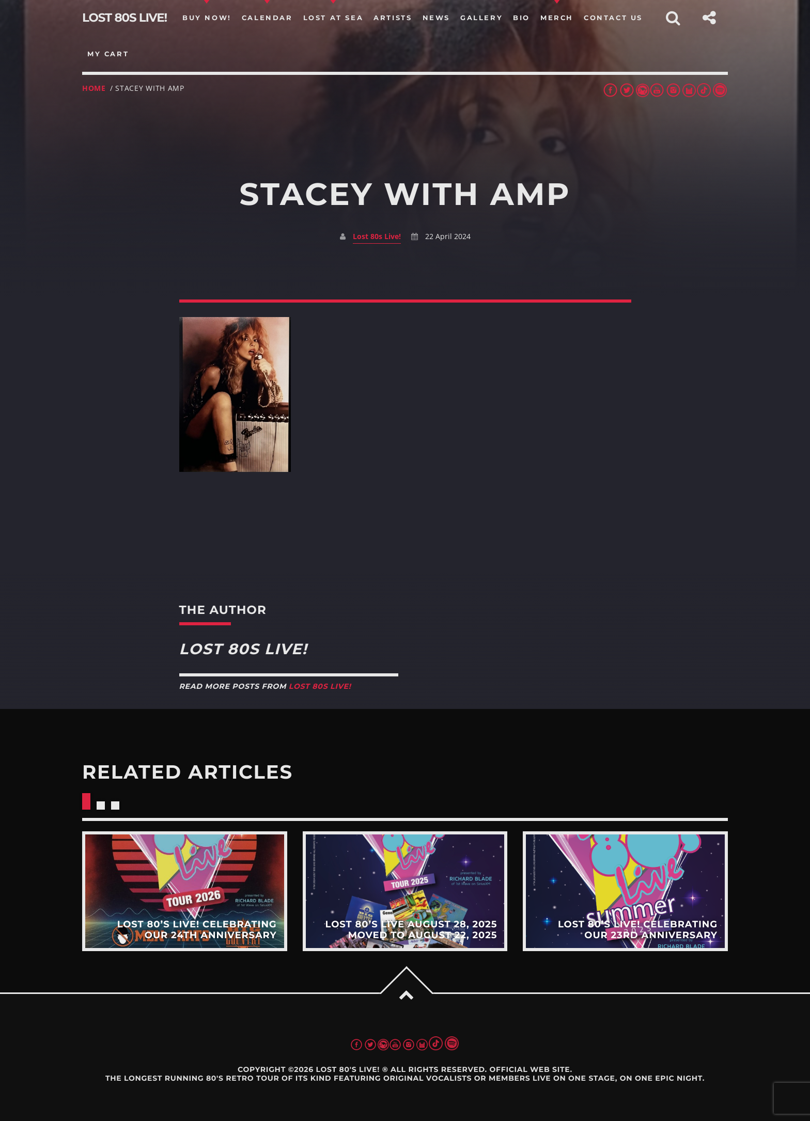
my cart (108, 54)
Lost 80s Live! (377, 236)
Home (94, 88)
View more (184, 891)
